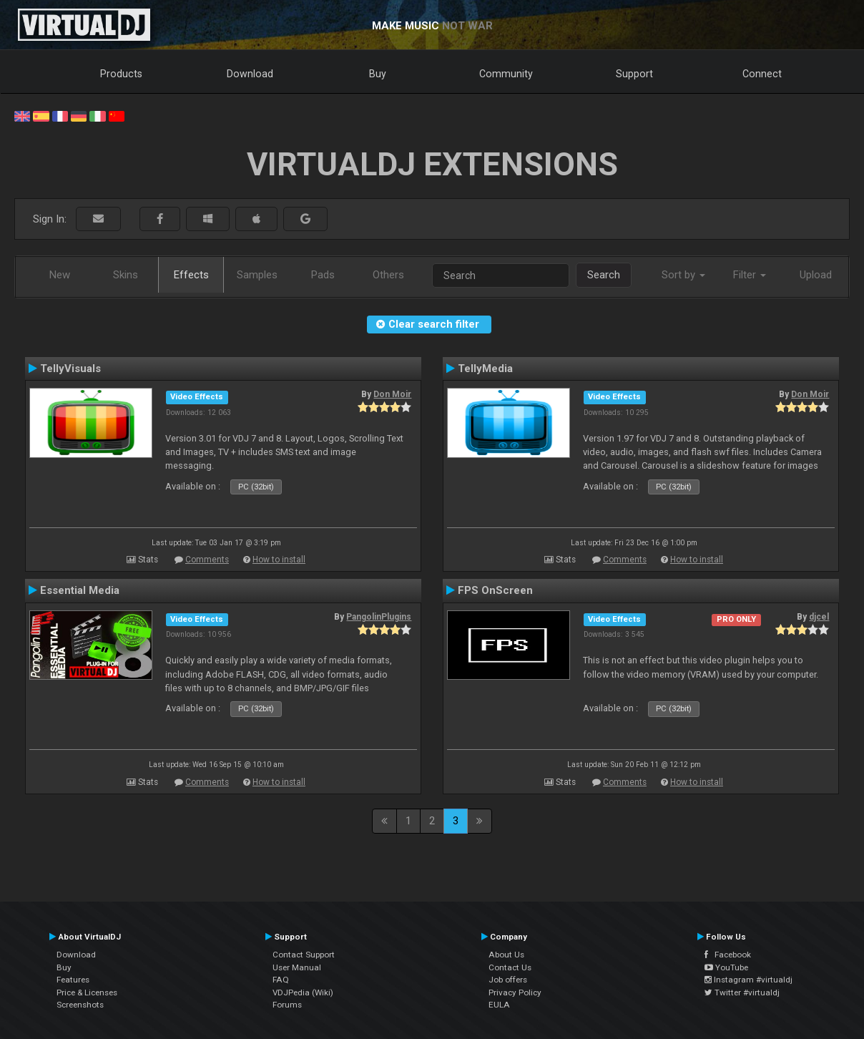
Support (634, 73)
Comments (207, 560)
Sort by (683, 274)
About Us (506, 955)
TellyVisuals (70, 368)
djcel (819, 617)
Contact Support (304, 955)
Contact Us (510, 967)
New (59, 274)
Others (388, 274)
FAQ (281, 980)
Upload (816, 274)
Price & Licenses (87, 992)
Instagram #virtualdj (748, 980)
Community (506, 73)
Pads (323, 274)
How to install (278, 560)
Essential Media (79, 590)
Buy (377, 73)
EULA (499, 1005)
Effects (191, 274)
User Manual (297, 967)
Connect (762, 73)
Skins (125, 274)
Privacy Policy (515, 992)
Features (73, 980)
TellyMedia (485, 368)
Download (250, 73)
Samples (257, 274)
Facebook (728, 955)
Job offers (508, 980)
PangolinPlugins (378, 617)
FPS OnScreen (495, 590)
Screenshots (80, 1005)
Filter (749, 274)
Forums (287, 1005)
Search (603, 274)
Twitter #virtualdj (742, 992)
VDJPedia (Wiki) (303, 992)
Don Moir (392, 394)
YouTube (726, 967)
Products (121, 73)
